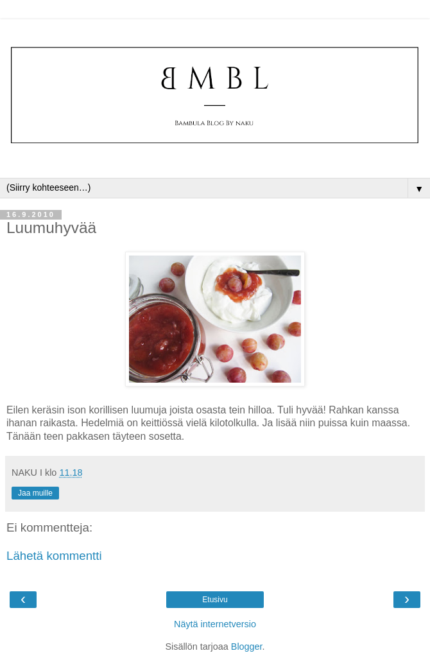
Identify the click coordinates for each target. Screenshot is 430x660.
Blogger (246, 646)
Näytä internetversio (215, 624)
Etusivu (214, 599)
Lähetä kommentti (54, 555)
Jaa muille (35, 493)
